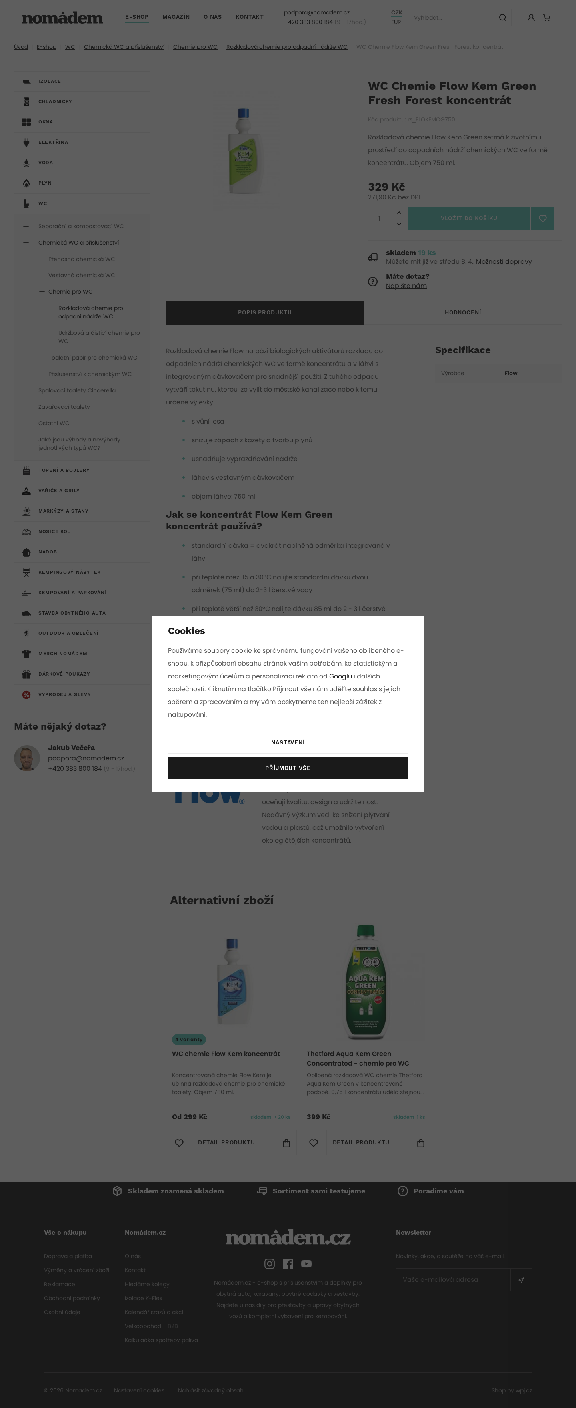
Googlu (342, 676)
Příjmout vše (288, 768)
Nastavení (288, 743)
